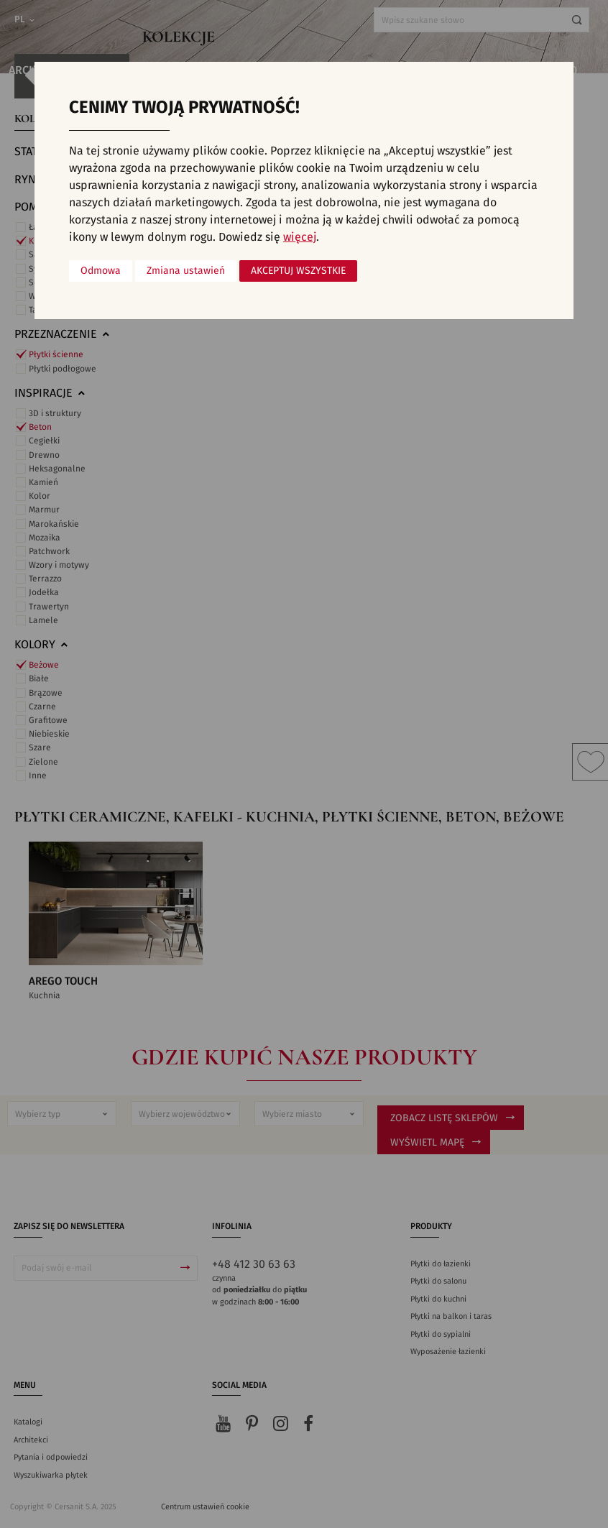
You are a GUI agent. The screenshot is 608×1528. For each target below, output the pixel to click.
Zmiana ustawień (186, 271)
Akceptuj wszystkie (298, 271)
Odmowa (100, 271)
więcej (299, 237)
